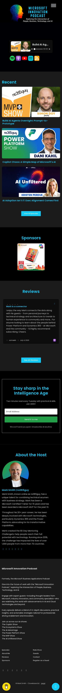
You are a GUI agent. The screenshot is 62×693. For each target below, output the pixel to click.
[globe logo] (3, 549)
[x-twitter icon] (3, 670)
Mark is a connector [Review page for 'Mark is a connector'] (16, 306)
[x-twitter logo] (6, 549)
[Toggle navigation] (53, 6)
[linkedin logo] (18, 549)
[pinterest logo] (21, 549)
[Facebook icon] (8, 670)
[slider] (38, 49)
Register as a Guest (41, 660)
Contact (36, 657)
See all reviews (31, 360)
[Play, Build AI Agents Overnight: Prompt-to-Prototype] (32, 49)
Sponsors (6, 660)
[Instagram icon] (12, 670)
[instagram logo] (9, 549)
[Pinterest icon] (21, 670)
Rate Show (37, 650)
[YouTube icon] (26, 670)
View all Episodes (31, 213)
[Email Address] (31, 412)
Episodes (5, 650)
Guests (36, 653)
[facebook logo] (15, 549)
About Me (6, 653)
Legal (43, 683)
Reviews (5, 657)
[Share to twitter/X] (54, 303)
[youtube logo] (12, 549)
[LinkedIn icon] (17, 670)
